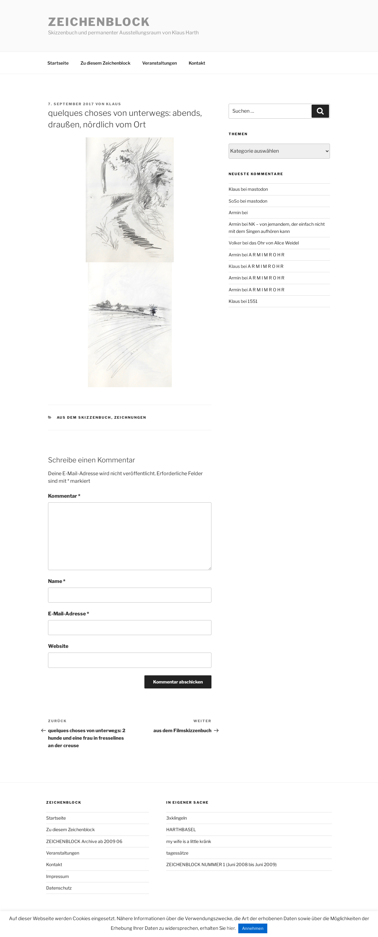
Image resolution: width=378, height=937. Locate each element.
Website (58, 646)
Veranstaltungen (159, 63)
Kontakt (197, 63)
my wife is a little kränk (188, 841)
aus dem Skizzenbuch (84, 417)
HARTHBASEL (181, 829)
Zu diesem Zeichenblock (105, 63)
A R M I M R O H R (266, 254)
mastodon (258, 189)
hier (231, 928)
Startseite (58, 63)
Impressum (57, 876)
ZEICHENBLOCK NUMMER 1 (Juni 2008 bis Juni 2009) (221, 864)
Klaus (113, 104)
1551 (253, 301)
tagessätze (177, 853)
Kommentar (64, 496)
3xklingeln (176, 818)
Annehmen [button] (253, 928)
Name (56, 581)
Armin (235, 212)
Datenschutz (59, 887)
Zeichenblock (99, 22)
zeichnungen (130, 417)
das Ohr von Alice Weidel (274, 242)
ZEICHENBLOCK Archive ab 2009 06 (84, 841)
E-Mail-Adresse (68, 614)
